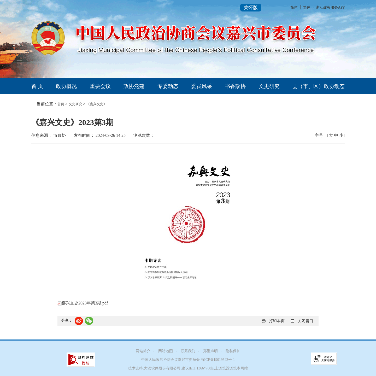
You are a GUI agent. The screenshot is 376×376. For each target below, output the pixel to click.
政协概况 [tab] (66, 86)
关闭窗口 (305, 321)
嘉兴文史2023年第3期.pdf (82, 303)
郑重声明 (210, 351)
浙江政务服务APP (330, 7)
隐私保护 (233, 351)
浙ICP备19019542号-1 (218, 360)
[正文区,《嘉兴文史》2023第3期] (188, 223)
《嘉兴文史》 (96, 104)
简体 (294, 7)
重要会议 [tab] (100, 86)
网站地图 (165, 351)
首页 (60, 104)
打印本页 (277, 321)
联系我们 (188, 351)
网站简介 (143, 351)
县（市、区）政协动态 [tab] (318, 86)
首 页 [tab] (37, 86)
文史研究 (76, 104)
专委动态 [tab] (167, 86)
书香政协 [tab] (235, 86)
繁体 (306, 7)
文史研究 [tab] (269, 86)
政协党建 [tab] (134, 86)
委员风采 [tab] (201, 86)
